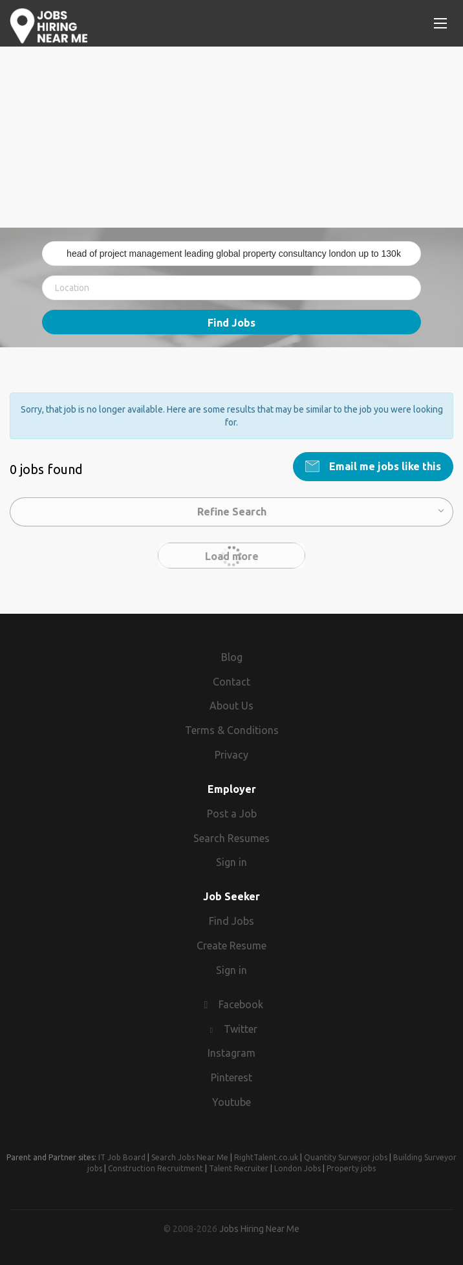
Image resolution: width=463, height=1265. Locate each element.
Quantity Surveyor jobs (345, 1157)
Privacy (231, 755)
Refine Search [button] (231, 511)
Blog (231, 657)
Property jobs (351, 1168)
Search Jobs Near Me (189, 1157)
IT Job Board (121, 1157)
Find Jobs (231, 323)
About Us (231, 705)
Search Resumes (231, 838)
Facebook (241, 1004)
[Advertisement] (231, 137)
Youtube (231, 1102)
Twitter (240, 1029)
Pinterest (231, 1077)
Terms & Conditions (232, 730)
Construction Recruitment (155, 1168)
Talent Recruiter (238, 1168)
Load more (232, 556)
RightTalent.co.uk (266, 1157)
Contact (231, 681)
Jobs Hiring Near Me (259, 1229)
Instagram (231, 1053)
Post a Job (232, 813)
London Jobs (297, 1168)
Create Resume (231, 945)
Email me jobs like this (384, 466)
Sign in (231, 862)
